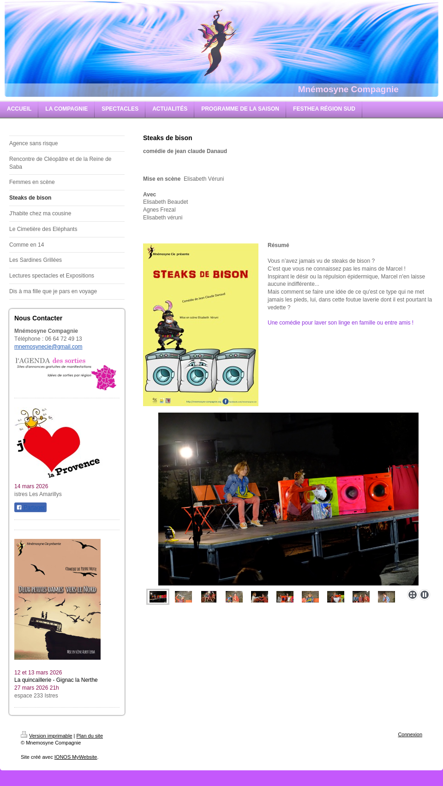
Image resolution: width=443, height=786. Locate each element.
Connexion (410, 734)
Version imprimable (46, 736)
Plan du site (90, 736)
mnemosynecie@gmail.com (48, 346)
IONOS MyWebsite (75, 757)
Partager (30, 507)
